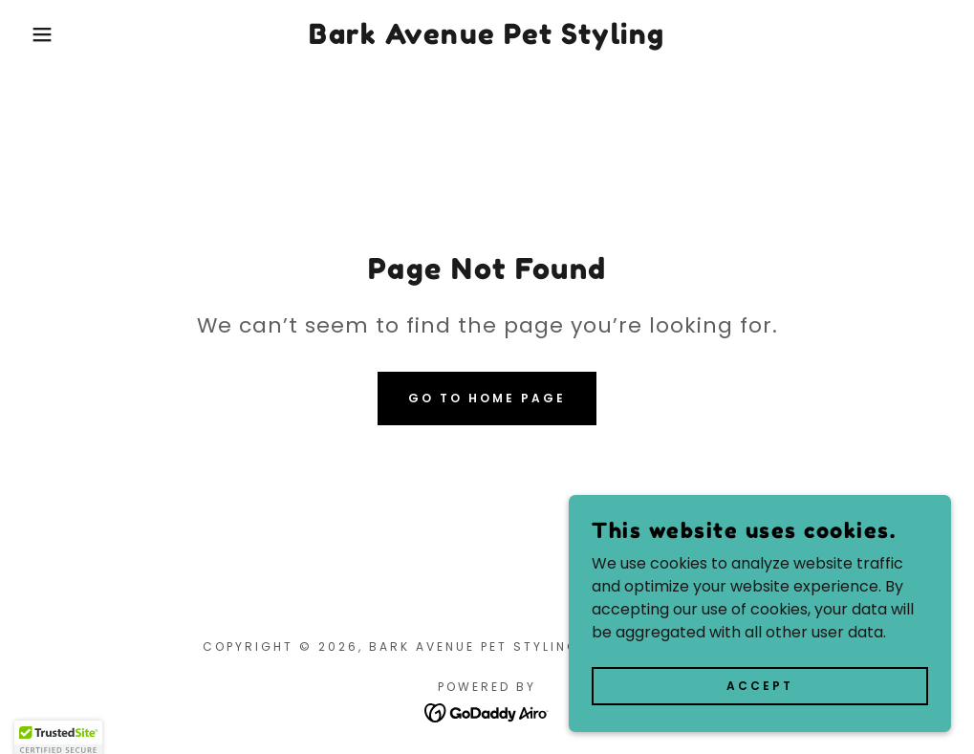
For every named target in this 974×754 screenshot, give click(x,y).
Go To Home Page (487, 398)
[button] (49, 34)
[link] (487, 39)
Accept (759, 685)
